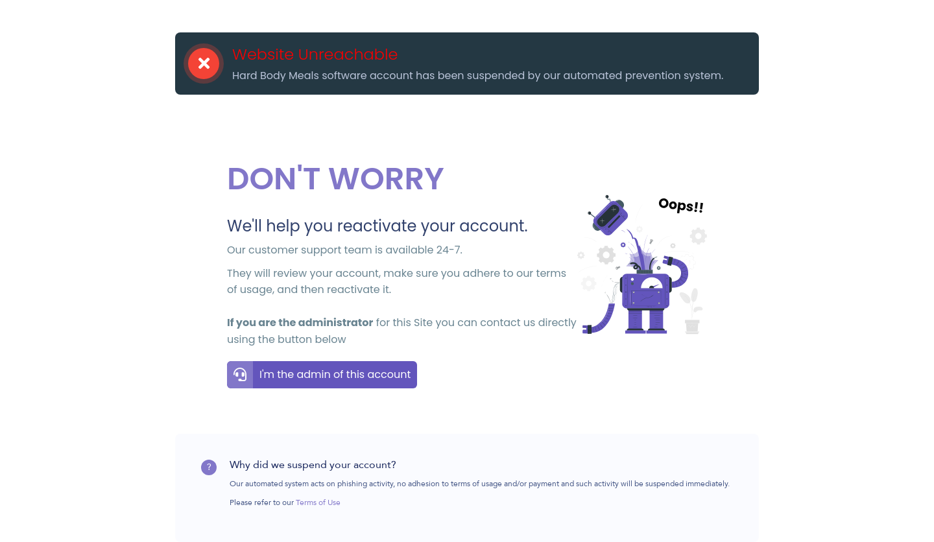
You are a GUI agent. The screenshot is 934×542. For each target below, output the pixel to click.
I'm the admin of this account (335, 374)
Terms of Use (318, 503)
